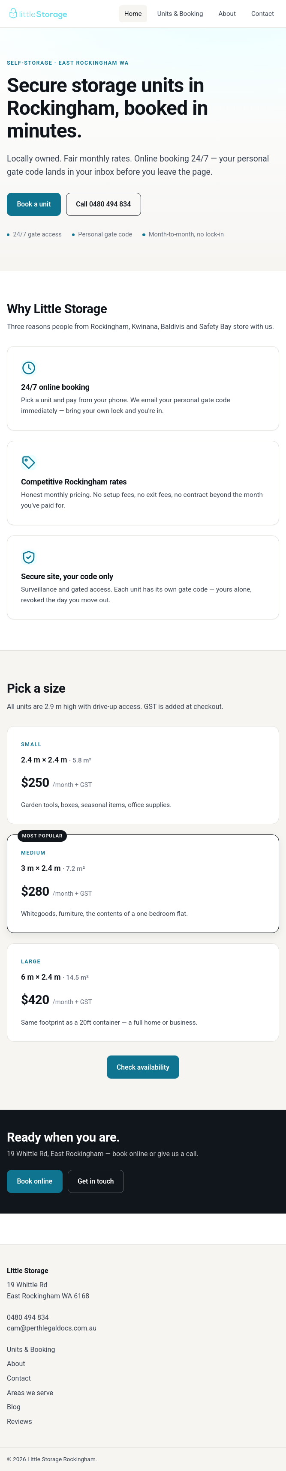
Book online (34, 1181)
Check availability (143, 1067)
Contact (262, 14)
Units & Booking (180, 14)
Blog (14, 1407)
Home (133, 14)
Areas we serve (30, 1393)
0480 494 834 (28, 1317)
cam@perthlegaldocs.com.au (51, 1328)
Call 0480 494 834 (103, 204)
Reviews (19, 1421)
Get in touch (96, 1181)
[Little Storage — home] (38, 14)
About (226, 14)
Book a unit (34, 204)
